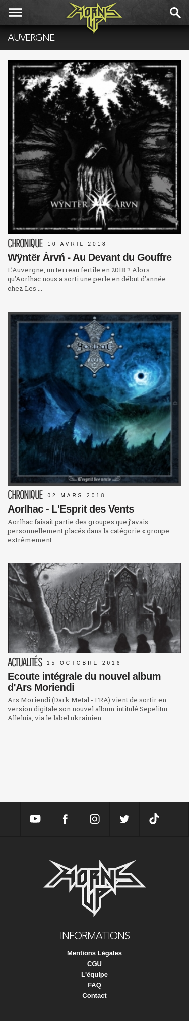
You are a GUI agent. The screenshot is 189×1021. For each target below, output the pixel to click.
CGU (94, 964)
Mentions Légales (94, 953)
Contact (94, 995)
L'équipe (94, 974)
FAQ (94, 985)
